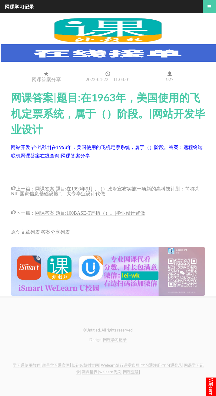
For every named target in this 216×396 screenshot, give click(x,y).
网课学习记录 (115, 339)
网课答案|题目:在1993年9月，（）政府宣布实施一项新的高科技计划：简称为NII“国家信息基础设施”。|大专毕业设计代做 (105, 190)
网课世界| (90, 371)
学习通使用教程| (27, 365)
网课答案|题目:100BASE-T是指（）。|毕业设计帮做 (90, 212)
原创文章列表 (25, 232)
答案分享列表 (55, 232)
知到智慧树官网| (85, 365)
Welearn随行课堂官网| (121, 365)
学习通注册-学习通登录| (162, 365)
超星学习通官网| (56, 365)
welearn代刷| (110, 371)
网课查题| (131, 371)
